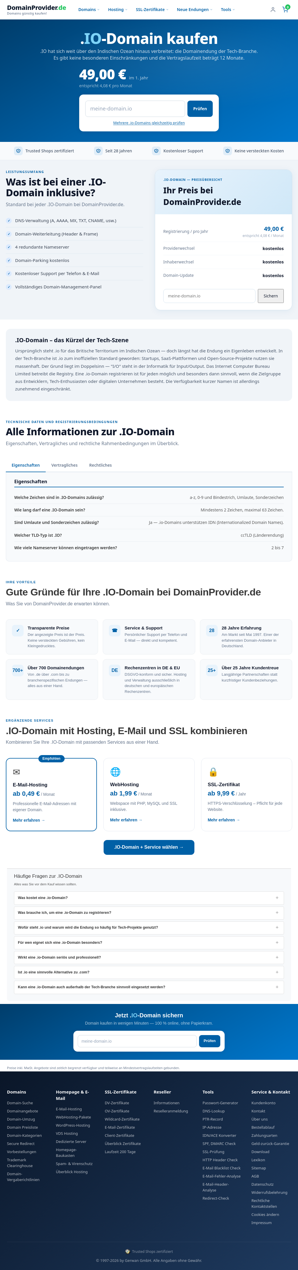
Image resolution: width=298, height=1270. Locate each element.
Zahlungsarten (264, 1135)
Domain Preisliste (22, 1127)
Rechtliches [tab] (100, 465)
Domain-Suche (20, 1102)
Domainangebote (22, 1111)
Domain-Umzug (21, 1119)
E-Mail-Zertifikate (120, 1127)
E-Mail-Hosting (69, 1109)
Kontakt (258, 1111)
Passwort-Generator (220, 1102)
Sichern (271, 296)
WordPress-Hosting (73, 1125)
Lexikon (258, 1159)
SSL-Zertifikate (152, 9)
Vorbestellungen (21, 1151)
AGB (255, 1176)
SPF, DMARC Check (219, 1143)
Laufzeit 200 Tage (120, 1151)
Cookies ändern (265, 1214)
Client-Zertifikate (119, 1135)
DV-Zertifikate (117, 1102)
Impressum (261, 1222)
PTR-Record (213, 1119)
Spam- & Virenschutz (74, 1163)
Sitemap (258, 1168)
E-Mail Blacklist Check (222, 1168)
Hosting (117, 9)
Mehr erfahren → (29, 820)
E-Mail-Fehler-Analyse (222, 1176)
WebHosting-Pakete (73, 1117)
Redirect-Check (216, 1198)
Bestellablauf (262, 1127)
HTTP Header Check (220, 1159)
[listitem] (149, 898)
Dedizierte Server (71, 1141)
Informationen (167, 1102)
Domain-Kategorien (24, 1135)
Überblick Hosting (72, 1171)
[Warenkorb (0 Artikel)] (285, 9)
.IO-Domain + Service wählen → (149, 847)
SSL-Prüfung (213, 1151)
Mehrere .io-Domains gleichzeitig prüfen (149, 122)
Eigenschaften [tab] (26, 465)
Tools (228, 9)
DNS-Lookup (214, 1111)
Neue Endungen (195, 9)
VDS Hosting (67, 1133)
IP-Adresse (212, 1127)
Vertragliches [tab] (65, 465)
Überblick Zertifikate (123, 1143)
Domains (89, 9)
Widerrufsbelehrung (269, 1192)
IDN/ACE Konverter (219, 1135)
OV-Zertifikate (117, 1111)
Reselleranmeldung (171, 1111)
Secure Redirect (21, 1143)
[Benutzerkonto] (273, 9)
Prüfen (200, 108)
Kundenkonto (263, 1102)
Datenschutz (262, 1184)
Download (260, 1151)
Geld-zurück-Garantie (270, 1143)
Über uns (259, 1119)
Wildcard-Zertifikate (122, 1119)
